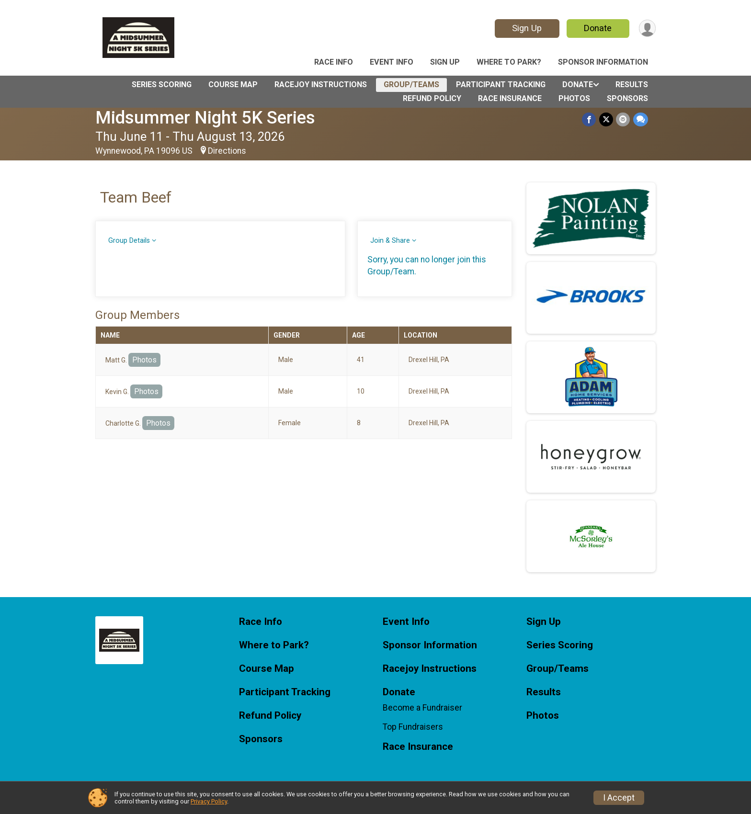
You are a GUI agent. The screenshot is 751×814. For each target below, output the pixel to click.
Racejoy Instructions (320, 84)
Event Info (391, 62)
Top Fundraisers (413, 727)
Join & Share (390, 241)
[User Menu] (647, 28)
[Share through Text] (640, 119)
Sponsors (627, 98)
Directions (227, 151)
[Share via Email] (623, 119)
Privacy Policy (209, 801)
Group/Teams (411, 84)
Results (631, 84)
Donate (597, 28)
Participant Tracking (501, 84)
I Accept (619, 798)
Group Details (129, 241)
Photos (574, 98)
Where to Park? (509, 62)
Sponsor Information (603, 62)
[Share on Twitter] (607, 119)
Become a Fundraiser (422, 707)
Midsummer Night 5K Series (205, 117)
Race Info (333, 62)
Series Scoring (162, 84)
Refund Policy (432, 98)
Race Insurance (510, 98)
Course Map (233, 84)
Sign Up (526, 28)
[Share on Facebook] (590, 119)
